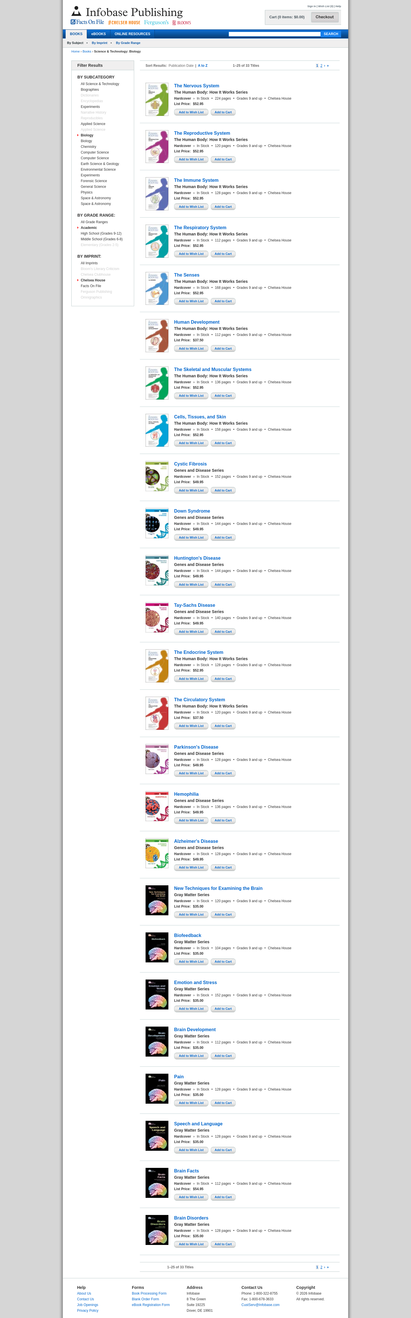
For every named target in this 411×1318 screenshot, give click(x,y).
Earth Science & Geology (100, 164)
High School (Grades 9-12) (101, 233)
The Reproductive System (202, 133)
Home (75, 51)
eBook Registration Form (151, 1305)
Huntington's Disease (197, 558)
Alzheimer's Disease (196, 841)
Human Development (196, 322)
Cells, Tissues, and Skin (200, 416)
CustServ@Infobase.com (260, 1305)
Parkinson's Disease (196, 747)
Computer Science (95, 152)
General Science (93, 187)
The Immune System (196, 180)
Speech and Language (198, 1123)
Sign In (311, 6)
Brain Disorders (191, 1218)
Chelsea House (93, 280)
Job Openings (87, 1305)
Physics (86, 192)
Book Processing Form (149, 1293)
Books (86, 51)
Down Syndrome (192, 511)
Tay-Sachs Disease (194, 605)
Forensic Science (94, 181)
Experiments (90, 107)
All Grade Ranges (94, 222)
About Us (84, 1293)
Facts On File (91, 286)
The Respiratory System (200, 227)
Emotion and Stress (195, 982)
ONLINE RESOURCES (132, 34)
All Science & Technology (100, 84)
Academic (89, 228)
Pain (179, 1076)
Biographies (90, 90)
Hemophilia (186, 794)
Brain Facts (186, 1170)
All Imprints (89, 263)
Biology (87, 135)
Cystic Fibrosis (190, 463)
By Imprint (99, 43)
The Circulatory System (199, 699)
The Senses (187, 275)
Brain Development (195, 1029)
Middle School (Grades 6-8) (102, 239)
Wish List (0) (325, 6)
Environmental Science (98, 170)
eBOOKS (98, 34)
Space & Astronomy (96, 198)
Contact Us (85, 1299)
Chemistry (88, 147)
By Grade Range (128, 43)
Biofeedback (187, 935)
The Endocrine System (198, 652)
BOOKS (76, 34)
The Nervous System (196, 85)
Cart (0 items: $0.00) (287, 17)
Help (338, 6)
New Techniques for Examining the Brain (218, 888)
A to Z (202, 66)
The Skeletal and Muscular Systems (212, 369)
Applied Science (93, 124)
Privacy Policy (87, 1311)
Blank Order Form (145, 1299)
